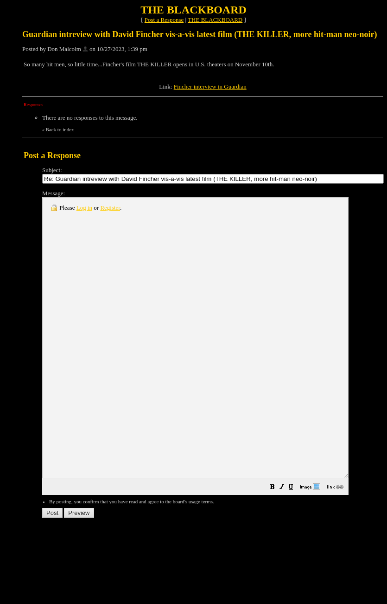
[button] (309, 543)
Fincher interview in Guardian (210, 86)
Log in (84, 207)
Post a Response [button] (164, 19)
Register (110, 207)
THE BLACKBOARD (215, 19)
